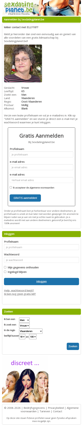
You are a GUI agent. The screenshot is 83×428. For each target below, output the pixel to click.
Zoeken (72, 346)
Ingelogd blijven (16, 272)
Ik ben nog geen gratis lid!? (20, 294)
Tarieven (45, 411)
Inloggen (41, 281)
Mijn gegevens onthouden (22, 267)
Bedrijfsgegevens (34, 407)
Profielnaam (17, 149)
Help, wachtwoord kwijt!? (19, 290)
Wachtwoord (11, 254)
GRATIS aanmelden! (25, 198)
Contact (57, 411)
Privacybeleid (56, 407)
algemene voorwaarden (41, 187)
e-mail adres (17, 161)
